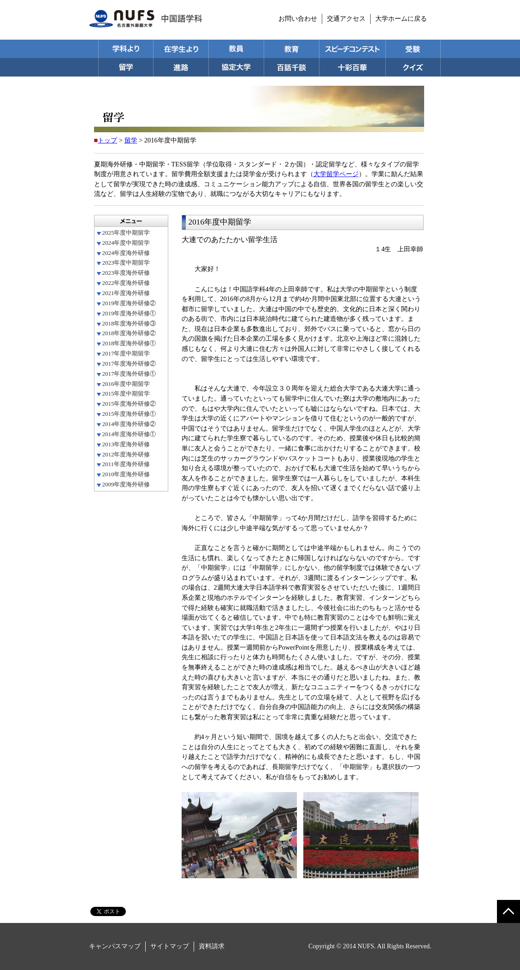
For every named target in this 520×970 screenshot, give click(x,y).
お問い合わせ (297, 18)
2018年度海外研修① (129, 343)
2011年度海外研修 (126, 464)
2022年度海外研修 (126, 282)
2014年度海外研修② (129, 423)
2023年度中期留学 (126, 262)
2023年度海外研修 (126, 272)
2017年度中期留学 (126, 353)
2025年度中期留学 (126, 232)
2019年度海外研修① (129, 313)
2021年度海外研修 (126, 293)
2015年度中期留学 (126, 393)
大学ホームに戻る (401, 18)
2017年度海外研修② (129, 363)
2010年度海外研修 (126, 474)
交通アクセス (346, 18)
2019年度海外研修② (129, 303)
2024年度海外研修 (126, 252)
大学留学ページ (336, 173)
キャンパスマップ (115, 946)
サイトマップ (169, 946)
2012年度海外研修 (126, 454)
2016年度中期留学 (126, 383)
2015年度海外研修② (129, 403)
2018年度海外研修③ (129, 323)
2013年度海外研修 (126, 444)
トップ (107, 140)
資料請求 (212, 946)
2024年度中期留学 (126, 242)
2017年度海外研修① (129, 373)
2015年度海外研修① (129, 413)
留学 (130, 140)
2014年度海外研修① (129, 434)
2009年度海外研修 (126, 484)
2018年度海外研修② (129, 333)
